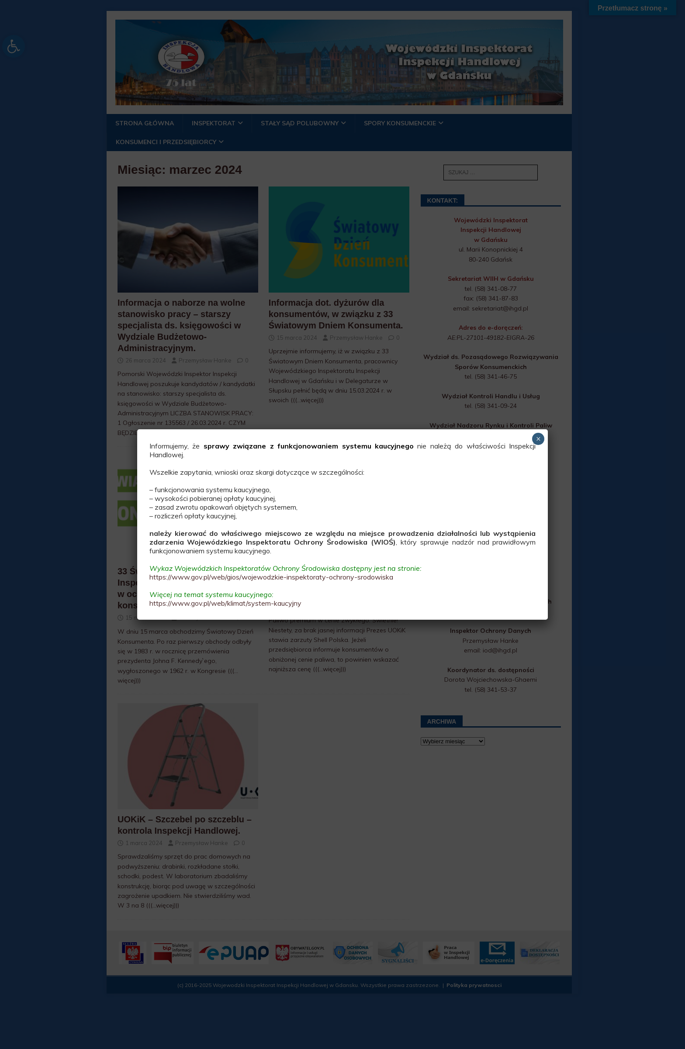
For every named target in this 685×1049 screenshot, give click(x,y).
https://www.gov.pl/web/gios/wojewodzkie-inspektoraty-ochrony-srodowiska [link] (271, 577)
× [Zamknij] (538, 439)
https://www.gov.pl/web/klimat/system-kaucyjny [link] (225, 603)
